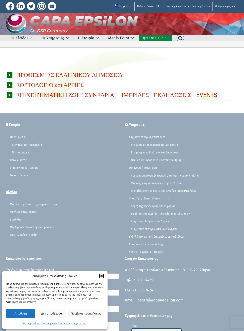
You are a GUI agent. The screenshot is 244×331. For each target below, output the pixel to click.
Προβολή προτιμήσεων (86, 313)
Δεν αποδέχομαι (52, 313)
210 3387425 (143, 280)
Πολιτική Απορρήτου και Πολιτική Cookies (64, 323)
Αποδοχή (20, 313)
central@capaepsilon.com (161, 300)
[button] (102, 276)
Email (135, 326)
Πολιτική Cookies (31, 323)
